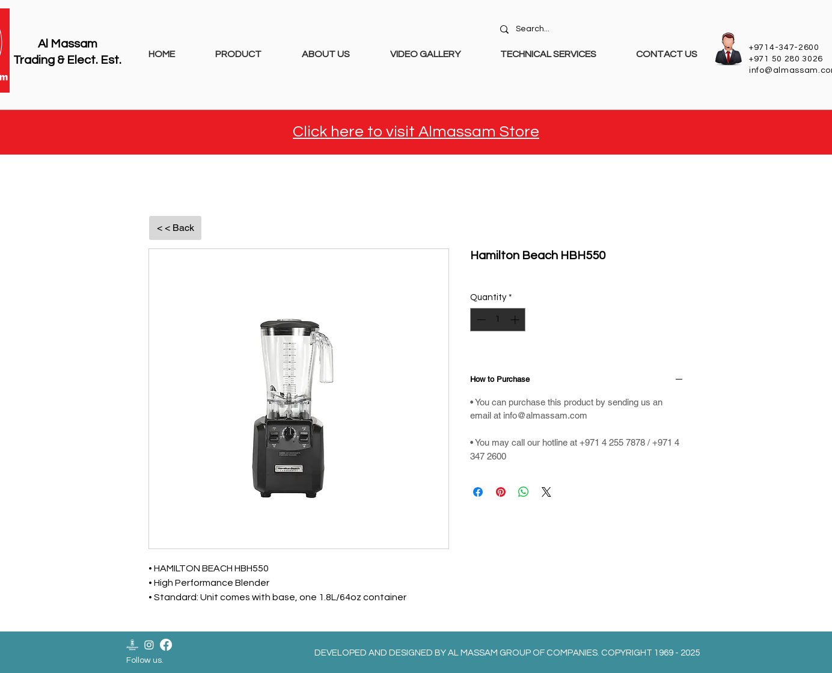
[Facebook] (166, 645)
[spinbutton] (498, 320)
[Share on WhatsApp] (523, 492)
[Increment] (516, 320)
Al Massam (67, 44)
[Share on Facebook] (478, 492)
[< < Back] (175, 228)
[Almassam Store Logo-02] (132, 645)
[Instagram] (149, 645)
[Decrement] (480, 320)
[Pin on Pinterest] (501, 492)
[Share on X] (546, 492)
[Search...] (600, 29)
